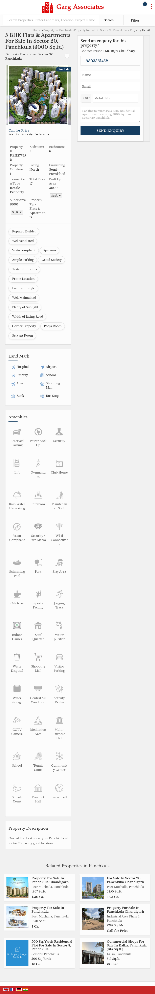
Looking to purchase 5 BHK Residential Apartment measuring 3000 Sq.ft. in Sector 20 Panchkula (110, 114)
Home (37, 30)
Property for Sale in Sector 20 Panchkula (100, 30)
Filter (135, 20)
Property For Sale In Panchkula (47, 909)
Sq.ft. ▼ (56, 195)
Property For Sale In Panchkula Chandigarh (50, 880)
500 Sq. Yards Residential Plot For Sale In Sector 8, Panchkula (51, 945)
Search (109, 20)
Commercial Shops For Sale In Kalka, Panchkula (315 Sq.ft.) (127, 945)
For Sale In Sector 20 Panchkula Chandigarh (125, 880)
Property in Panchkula (57, 30)
